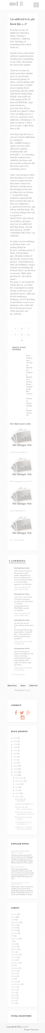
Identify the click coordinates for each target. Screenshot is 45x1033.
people (14, 998)
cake (13, 979)
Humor (14, 914)
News (13, 952)
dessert (14, 987)
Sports (13, 925)
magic (13, 995)
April (17, 793)
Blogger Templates (31, 1030)
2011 (15, 760)
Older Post (33, 686)
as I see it (16, 3)
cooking (14, 981)
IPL (12, 936)
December (19, 778)
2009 (16, 766)
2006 (16, 775)
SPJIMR (14, 930)
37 (12, 941)
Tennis (14, 973)
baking (14, 976)
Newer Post (12, 686)
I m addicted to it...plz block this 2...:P (23, 823)
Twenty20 (15, 955)
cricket (14, 928)
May (17, 790)
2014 (16, 751)
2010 (16, 763)
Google (14, 947)
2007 (16, 772)
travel (13, 1003)
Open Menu (36, 5)
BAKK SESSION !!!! (18, 511)
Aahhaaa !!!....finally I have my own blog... (24, 828)
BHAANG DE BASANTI (20, 800)
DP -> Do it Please (17, 540)
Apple (13, 944)
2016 (16, 744)
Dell (12, 965)
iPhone (14, 990)
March (18, 796)
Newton (14, 971)
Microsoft (15, 968)
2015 (16, 747)
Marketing (15, 939)
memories (15, 963)
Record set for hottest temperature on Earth (24, 813)
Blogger (27, 690)
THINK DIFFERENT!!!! (24, 804)
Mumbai (14, 949)
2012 (16, 757)
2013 (16, 754)
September (19, 781)
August (18, 784)
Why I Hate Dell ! (18, 867)
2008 (16, 769)
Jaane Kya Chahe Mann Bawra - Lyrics (20, 852)
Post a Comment (18, 674)
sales (13, 1000)
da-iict (13, 960)
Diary (13, 917)
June (17, 787)
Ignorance (15, 922)
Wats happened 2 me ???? (21, 481)
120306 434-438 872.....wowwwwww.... (24, 808)
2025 (16, 738)
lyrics (13, 992)
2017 (16, 741)
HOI (13, 920)
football (14, 933)
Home (23, 686)
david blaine (16, 984)
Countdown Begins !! (19, 452)
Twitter (14, 957)
